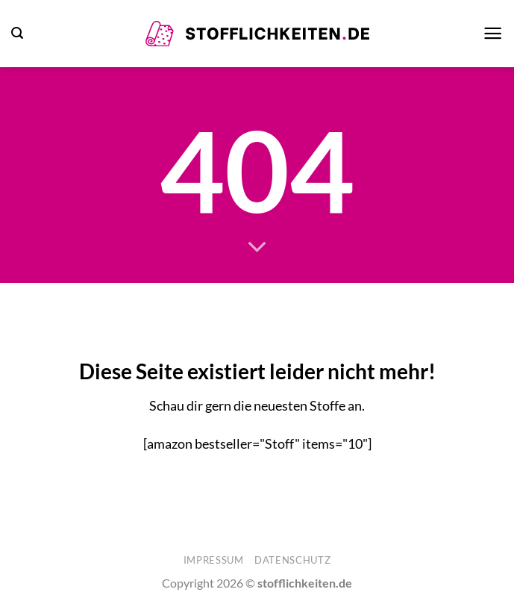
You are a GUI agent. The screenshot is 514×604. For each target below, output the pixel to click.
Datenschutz (292, 560)
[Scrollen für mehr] (256, 248)
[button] (17, 33)
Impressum (214, 560)
